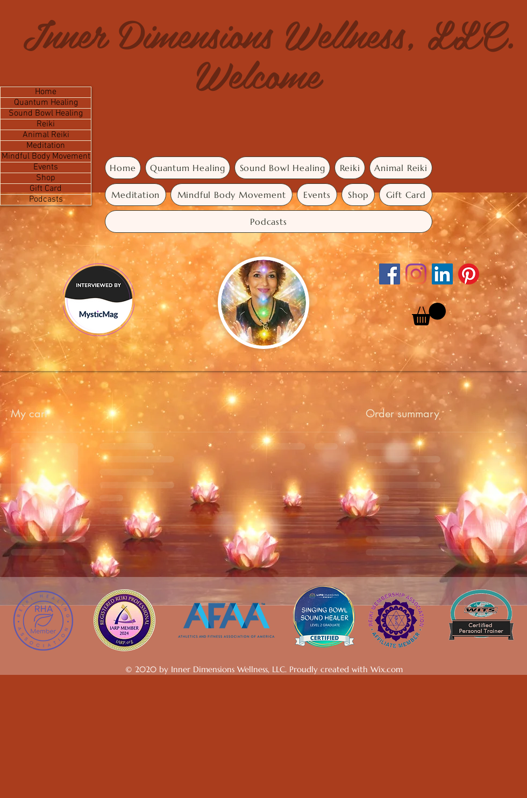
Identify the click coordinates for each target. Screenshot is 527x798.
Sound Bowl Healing (46, 114)
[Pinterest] (468, 273)
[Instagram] (415, 273)
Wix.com (387, 669)
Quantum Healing (46, 103)
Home (45, 92)
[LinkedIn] (442, 273)
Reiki (46, 124)
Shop (45, 178)
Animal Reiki (46, 135)
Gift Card (46, 189)
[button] (429, 314)
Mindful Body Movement (46, 157)
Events (45, 167)
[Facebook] (389, 273)
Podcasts (46, 200)
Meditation (45, 146)
